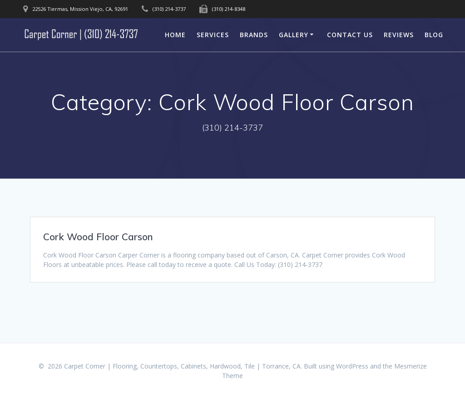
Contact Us (350, 34)
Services (213, 34)
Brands (254, 34)
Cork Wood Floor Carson (98, 237)
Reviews (399, 34)
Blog (434, 34)
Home (175, 34)
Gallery (293, 34)
